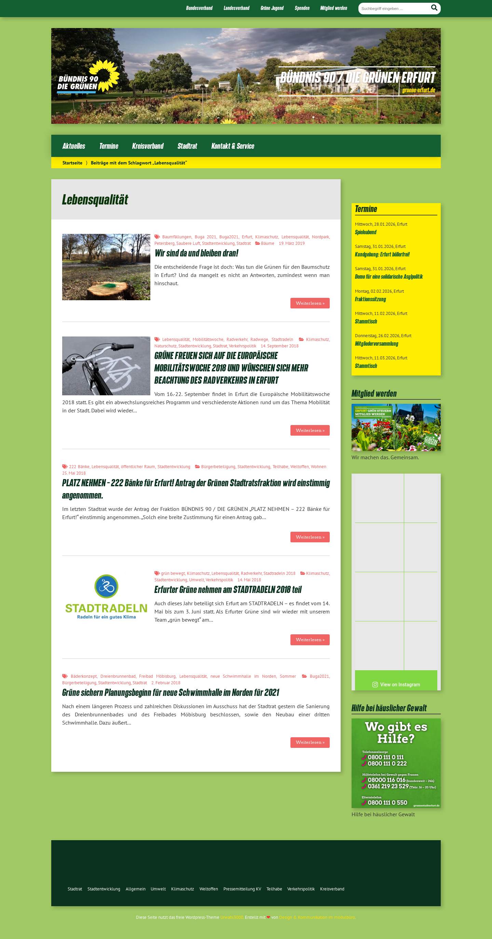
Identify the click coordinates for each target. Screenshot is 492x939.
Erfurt (247, 237)
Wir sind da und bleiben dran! (196, 253)
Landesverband (236, 8)
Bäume (267, 243)
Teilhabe (280, 467)
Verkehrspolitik (242, 346)
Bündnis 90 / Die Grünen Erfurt (357, 77)
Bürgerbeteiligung (218, 467)
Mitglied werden (333, 8)
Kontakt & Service (232, 146)
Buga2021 (228, 237)
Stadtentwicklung (218, 243)
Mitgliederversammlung (376, 343)
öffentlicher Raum (138, 467)
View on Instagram (396, 685)
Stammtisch (366, 321)
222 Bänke (79, 467)
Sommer (288, 676)
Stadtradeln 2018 (279, 573)
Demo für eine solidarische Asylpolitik (389, 276)
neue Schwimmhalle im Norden (243, 676)
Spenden (302, 8)
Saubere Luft (188, 243)
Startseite (72, 162)
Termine (108, 146)
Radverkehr (237, 339)
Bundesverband (199, 8)
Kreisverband (147, 146)
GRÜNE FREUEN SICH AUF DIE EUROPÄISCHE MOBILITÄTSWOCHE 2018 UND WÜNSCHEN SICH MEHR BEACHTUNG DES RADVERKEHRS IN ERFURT (231, 367)
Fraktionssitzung (370, 299)
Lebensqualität (295, 237)
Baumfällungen (176, 237)
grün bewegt (173, 573)
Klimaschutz (266, 237)
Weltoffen (299, 467)
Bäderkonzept (84, 676)
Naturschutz (165, 346)
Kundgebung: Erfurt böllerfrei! (382, 254)
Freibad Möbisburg (157, 676)
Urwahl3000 (231, 917)
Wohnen (318, 467)
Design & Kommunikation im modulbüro (317, 917)
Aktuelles (74, 146)
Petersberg (164, 243)
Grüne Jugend (272, 8)
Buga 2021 (205, 237)
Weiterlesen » (310, 303)
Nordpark (320, 237)
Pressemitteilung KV (242, 889)
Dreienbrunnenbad (118, 676)
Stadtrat (187, 146)
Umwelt (196, 580)
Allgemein (136, 889)
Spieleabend (365, 232)
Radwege (259, 339)
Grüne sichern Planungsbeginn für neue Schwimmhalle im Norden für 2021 (170, 692)
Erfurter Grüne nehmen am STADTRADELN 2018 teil (227, 589)
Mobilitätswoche (208, 339)
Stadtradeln (282, 339)
